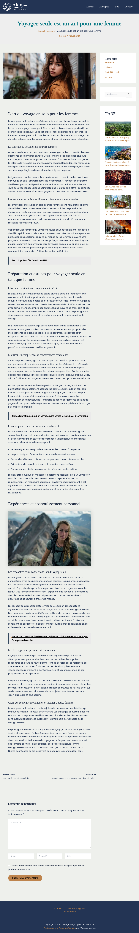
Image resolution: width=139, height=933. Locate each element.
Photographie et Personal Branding (60, 928)
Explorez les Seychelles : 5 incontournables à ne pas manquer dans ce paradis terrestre (117, 164)
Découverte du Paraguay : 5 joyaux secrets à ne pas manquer (118, 139)
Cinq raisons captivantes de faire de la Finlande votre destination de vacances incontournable (118, 215)
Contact (129, 6)
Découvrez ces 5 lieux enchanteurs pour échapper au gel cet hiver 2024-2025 (116, 190)
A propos (107, 6)
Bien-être (110, 62)
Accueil (94, 6)
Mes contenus (70, 911)
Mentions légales (74, 908)
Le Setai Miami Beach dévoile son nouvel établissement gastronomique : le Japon (118, 240)
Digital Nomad (112, 72)
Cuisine (108, 67)
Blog (118, 6)
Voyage (109, 77)
